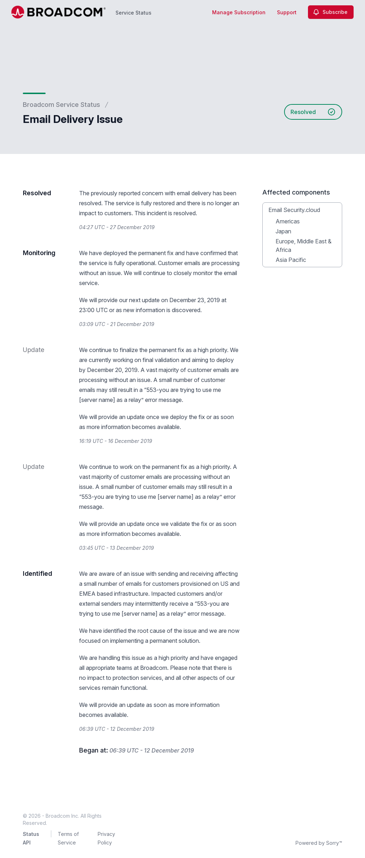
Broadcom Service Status (61, 104)
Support (287, 12)
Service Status (133, 13)
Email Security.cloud (294, 209)
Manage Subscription (239, 12)
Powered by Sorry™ (318, 843)
